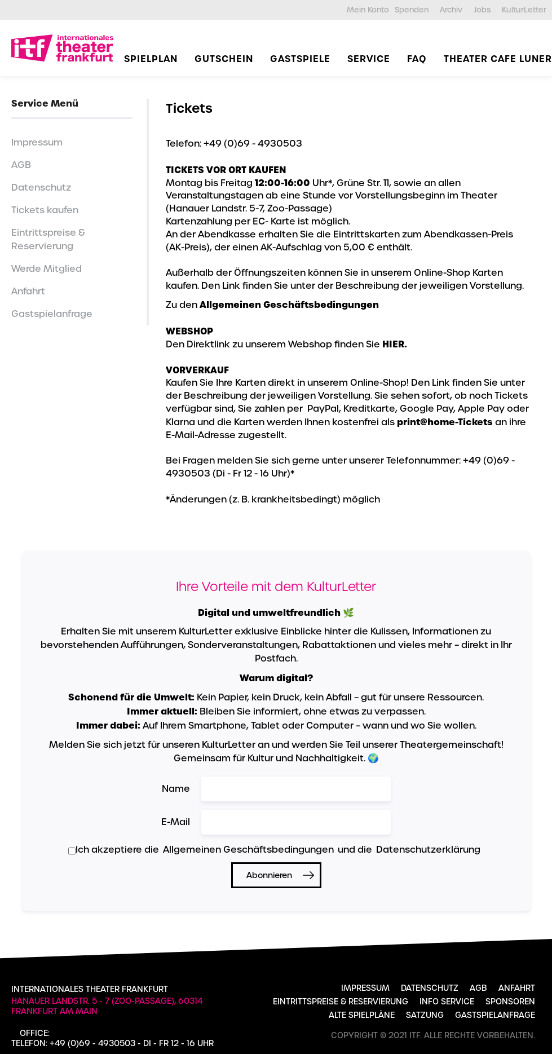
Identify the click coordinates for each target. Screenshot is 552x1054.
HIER (393, 344)
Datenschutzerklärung (428, 849)
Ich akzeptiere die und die (274, 850)
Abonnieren (269, 875)
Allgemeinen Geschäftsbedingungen (289, 304)
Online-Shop (442, 273)
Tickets (189, 108)
